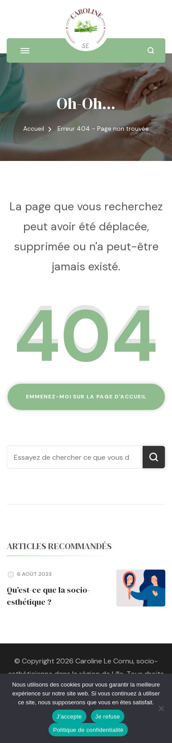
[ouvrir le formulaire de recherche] (151, 50)
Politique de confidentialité (88, 730)
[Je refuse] (160, 708)
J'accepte (69, 716)
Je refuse (107, 716)
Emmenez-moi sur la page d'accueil (86, 396)
